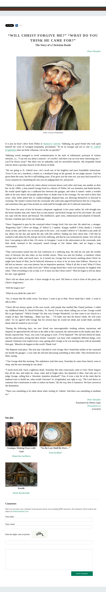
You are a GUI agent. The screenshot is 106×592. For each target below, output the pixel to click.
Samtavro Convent (51, 143)
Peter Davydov (94, 51)
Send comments (82, 574)
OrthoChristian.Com (20, 511)
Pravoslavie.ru (94, 406)
